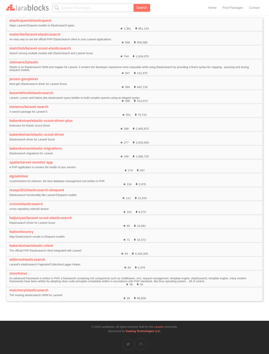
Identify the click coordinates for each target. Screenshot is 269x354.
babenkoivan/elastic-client (31, 246)
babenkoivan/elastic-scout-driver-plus (41, 121)
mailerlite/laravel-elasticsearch (34, 34)
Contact (254, 7)
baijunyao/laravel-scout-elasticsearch (40, 218)
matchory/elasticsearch (28, 290)
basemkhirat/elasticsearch (31, 93)
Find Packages (232, 7)
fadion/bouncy (21, 232)
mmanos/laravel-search (28, 107)
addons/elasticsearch (27, 259)
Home (212, 7)
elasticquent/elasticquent (30, 20)
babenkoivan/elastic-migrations (35, 148)
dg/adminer (18, 176)
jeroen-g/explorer (23, 79)
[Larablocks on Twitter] (128, 344)
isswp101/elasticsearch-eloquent (36, 190)
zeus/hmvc (18, 273)
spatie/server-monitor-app (31, 162)
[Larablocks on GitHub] (141, 344)
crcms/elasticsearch (26, 204)
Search (141, 8)
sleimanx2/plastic (24, 62)
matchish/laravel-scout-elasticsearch (40, 48)
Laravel (158, 326)
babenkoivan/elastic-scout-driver (36, 135)
